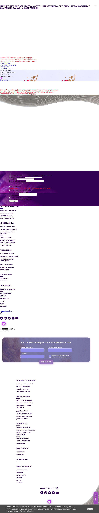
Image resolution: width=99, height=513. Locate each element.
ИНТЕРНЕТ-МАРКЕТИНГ (10, 206)
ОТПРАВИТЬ (13, 201)
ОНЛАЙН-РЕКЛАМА (6, 215)
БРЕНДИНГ (4, 261)
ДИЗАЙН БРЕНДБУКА (7, 267)
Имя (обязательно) (17, 177)
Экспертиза (4, 278)
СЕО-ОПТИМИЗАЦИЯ (6, 213)
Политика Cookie (26, 511)
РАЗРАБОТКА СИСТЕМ (7, 259)
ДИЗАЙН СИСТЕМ (5, 245)
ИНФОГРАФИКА (7, 223)
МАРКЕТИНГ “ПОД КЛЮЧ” (8, 210)
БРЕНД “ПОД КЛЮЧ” (6, 264)
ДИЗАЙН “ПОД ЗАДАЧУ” (7, 240)
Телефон (13, 179)
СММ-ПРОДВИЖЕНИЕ (7, 218)
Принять (90, 509)
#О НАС (2, 303)
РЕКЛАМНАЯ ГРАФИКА (7, 232)
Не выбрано (16, 186)
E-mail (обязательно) (17, 181)
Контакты (3, 281)
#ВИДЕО (2, 301)
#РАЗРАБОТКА (4, 298)
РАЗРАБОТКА (5, 250)
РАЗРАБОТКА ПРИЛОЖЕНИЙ (9, 256)
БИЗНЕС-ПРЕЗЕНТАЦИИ (7, 226)
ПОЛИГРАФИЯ (4, 269)
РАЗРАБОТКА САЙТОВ (7, 254)
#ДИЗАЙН (3, 295)
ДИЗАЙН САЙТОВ (5, 237)
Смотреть (4, 80)
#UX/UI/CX (3, 306)
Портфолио (5, 286)
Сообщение (14, 195)
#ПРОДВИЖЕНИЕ (5, 293)
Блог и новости (7, 289)
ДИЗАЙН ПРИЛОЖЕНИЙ (7, 242)
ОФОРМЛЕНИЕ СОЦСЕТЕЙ (8, 229)
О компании (6, 274)
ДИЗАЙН (3, 234)
